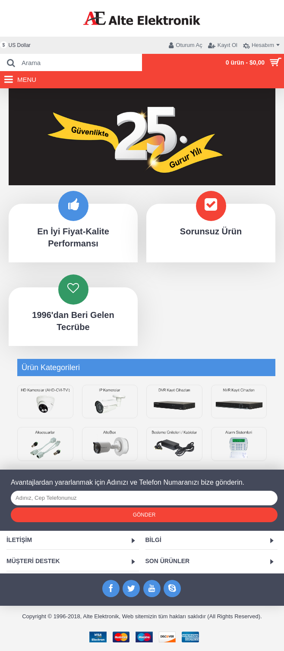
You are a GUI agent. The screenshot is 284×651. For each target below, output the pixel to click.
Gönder (144, 515)
